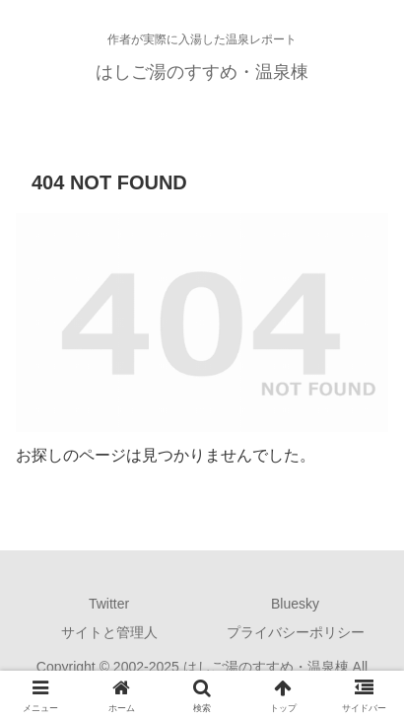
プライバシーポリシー (296, 632)
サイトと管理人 (109, 632)
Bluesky (295, 604)
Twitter (109, 604)
